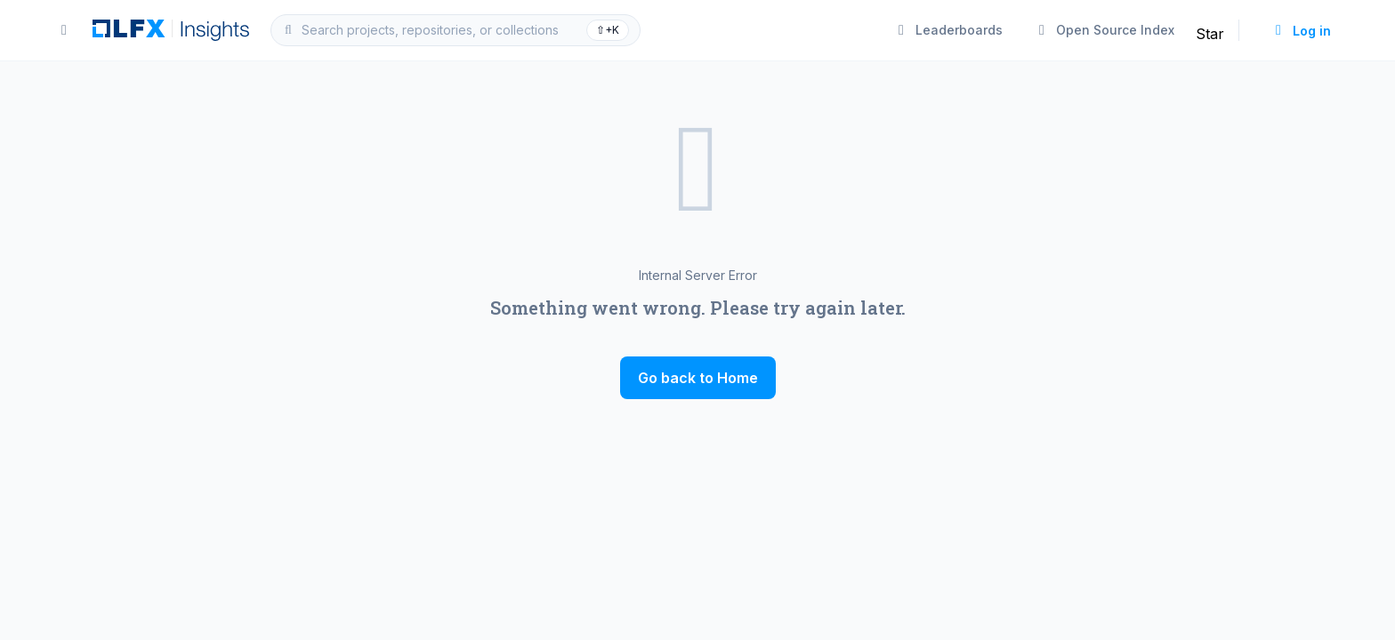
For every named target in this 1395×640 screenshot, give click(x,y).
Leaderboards (948, 29)
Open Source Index (1104, 29)
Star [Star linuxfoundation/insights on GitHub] (1210, 34)
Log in (1301, 30)
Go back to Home (698, 378)
